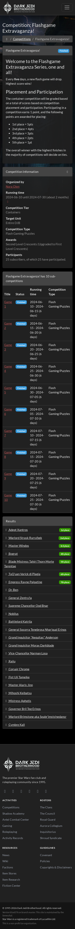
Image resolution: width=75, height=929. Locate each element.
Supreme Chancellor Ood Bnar (26, 605)
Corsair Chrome (16, 669)
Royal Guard (47, 819)
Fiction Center (11, 885)
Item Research (11, 879)
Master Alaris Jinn (18, 685)
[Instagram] (29, 791)
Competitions (22, 39)
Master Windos (16, 545)
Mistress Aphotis (17, 701)
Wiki (5, 861)
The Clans (46, 807)
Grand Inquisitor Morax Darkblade (29, 645)
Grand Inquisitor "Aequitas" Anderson (31, 637)
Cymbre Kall (14, 724)
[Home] (7, 39)
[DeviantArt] (13, 791)
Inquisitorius (48, 831)
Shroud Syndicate (51, 838)
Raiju (9, 661)
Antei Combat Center (15, 819)
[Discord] (4, 791)
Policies (45, 861)
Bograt (11, 553)
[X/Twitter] (37, 791)
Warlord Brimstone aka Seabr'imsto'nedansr (35, 716)
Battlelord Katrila (18, 621)
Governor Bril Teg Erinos (22, 709)
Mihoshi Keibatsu (18, 693)
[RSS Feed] (45, 791)
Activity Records (12, 838)
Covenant (46, 855)
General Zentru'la (18, 598)
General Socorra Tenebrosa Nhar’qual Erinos (35, 629)
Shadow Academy (13, 813)
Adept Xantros (16, 530)
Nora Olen (12, 186)
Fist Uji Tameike (17, 677)
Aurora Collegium (51, 825)
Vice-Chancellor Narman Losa (26, 653)
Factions (7, 867)
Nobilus (11, 613)
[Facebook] (21, 791)
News (5, 855)
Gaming (7, 825)
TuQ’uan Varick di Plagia (22, 574)
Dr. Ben (11, 590)
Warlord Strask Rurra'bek (23, 538)
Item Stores (9, 873)
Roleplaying (9, 831)
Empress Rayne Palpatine (23, 582)
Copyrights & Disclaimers (56, 867)
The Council (47, 813)
